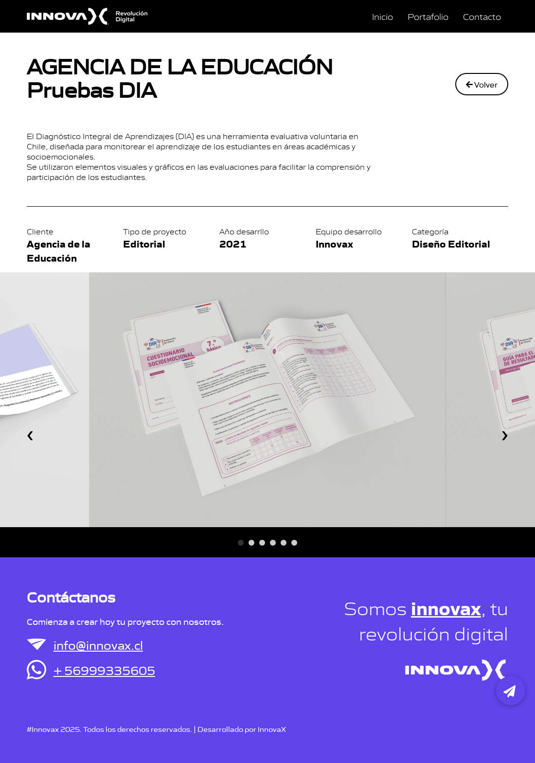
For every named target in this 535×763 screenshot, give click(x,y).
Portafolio (428, 16)
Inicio (382, 16)
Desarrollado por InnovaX (241, 729)
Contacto (482, 16)
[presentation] (30, 431)
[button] (241, 543)
